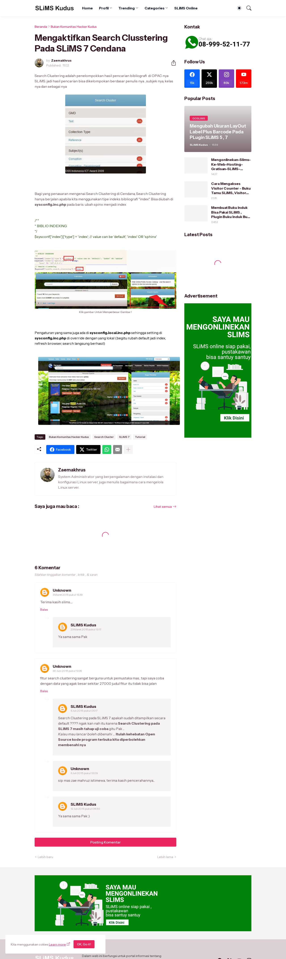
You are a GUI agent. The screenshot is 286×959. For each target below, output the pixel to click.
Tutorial (140, 437)
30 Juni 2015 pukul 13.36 (67, 670)
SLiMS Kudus (83, 625)
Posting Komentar (105, 842)
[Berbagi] (171, 62)
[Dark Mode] (237, 8)
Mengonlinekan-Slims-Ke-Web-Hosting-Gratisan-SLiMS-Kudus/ (231, 164)
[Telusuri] (246, 8)
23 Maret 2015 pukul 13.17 (86, 629)
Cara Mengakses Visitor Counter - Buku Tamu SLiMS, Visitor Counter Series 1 (231, 188)
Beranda (41, 27)
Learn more (57, 944)
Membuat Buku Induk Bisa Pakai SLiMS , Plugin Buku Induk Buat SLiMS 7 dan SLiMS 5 (231, 212)
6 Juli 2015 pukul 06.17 (84, 710)
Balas (44, 610)
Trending (126, 8)
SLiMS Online (186, 8)
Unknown (62, 590)
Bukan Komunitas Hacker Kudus (74, 27)
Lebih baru (45, 857)
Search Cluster (104, 437)
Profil (104, 8)
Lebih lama (165, 857)
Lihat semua (163, 507)
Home (87, 8)
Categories (154, 8)
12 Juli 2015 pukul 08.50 (85, 808)
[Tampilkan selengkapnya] (128, 449)
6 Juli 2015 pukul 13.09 (84, 773)
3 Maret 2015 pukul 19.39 (68, 594)
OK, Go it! (84, 944)
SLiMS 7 (124, 437)
